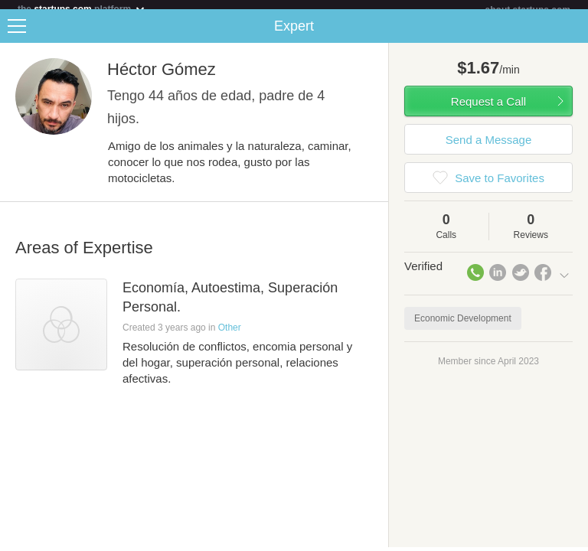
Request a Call (488, 110)
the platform (82, 9)
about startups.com (527, 10)
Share (572, 35)
